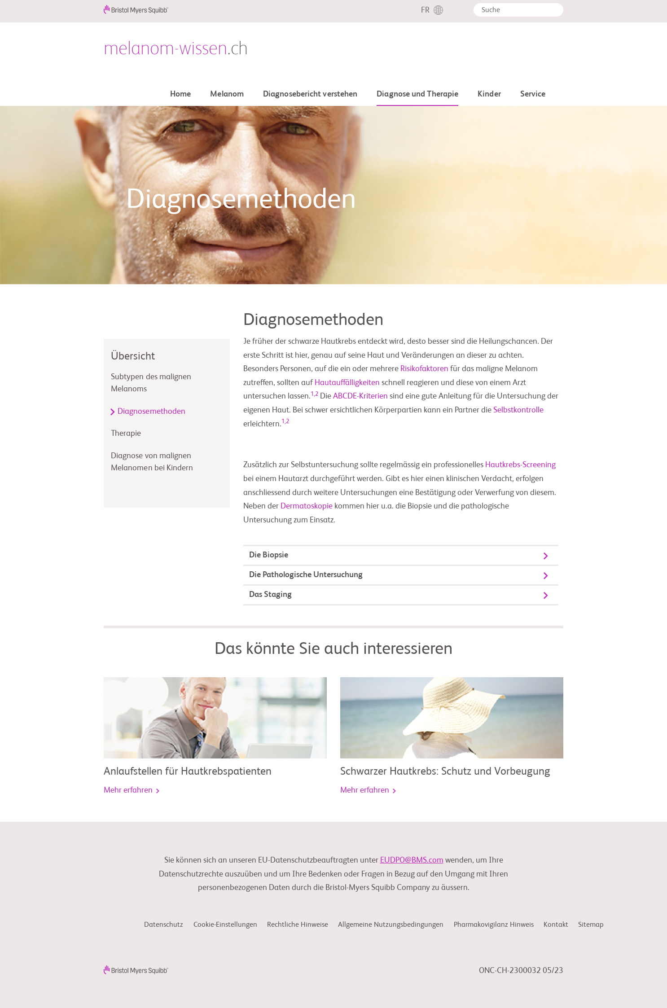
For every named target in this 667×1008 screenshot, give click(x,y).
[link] (215, 718)
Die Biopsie (268, 555)
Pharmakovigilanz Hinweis (494, 925)
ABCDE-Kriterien (360, 396)
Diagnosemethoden (151, 412)
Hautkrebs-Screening (520, 465)
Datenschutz (163, 925)
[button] (553, 11)
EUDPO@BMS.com (411, 860)
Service (533, 94)
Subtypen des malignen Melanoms (151, 383)
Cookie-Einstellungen (225, 925)
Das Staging (270, 595)
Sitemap (591, 925)
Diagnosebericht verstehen (310, 94)
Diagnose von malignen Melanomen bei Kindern (152, 462)
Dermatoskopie (307, 506)
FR (425, 10)
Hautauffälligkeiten (347, 383)
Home (180, 94)
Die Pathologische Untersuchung (306, 575)
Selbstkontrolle (518, 410)
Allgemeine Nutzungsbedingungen (390, 925)
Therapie (126, 433)
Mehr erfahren (131, 790)
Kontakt (556, 925)
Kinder (489, 94)
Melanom (227, 94)
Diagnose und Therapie (417, 94)
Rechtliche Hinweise (297, 925)
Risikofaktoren (424, 369)
